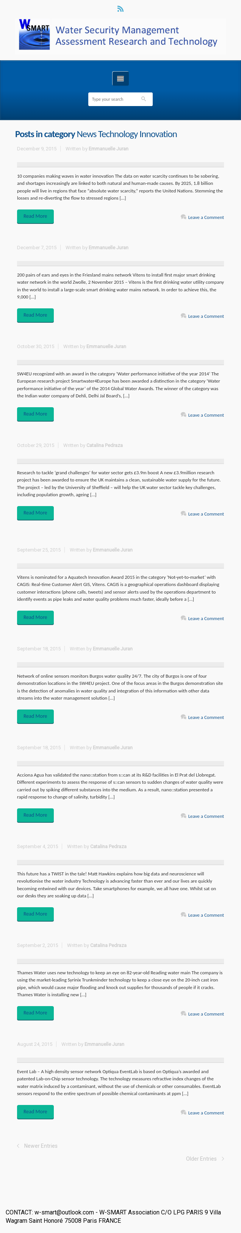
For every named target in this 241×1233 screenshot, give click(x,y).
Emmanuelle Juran (108, 149)
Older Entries (201, 1159)
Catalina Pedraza (104, 445)
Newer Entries (41, 1146)
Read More (35, 216)
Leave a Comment (206, 217)
